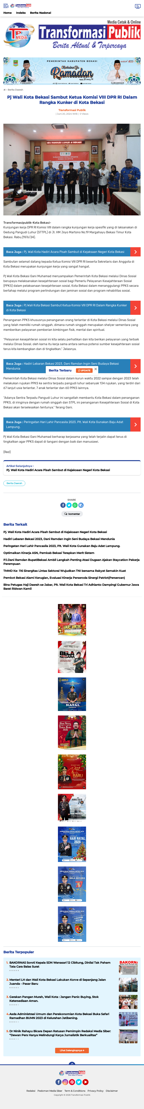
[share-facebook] (63, 505)
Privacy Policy (96, 1090)
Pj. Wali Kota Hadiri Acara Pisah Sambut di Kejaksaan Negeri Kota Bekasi (74, 252)
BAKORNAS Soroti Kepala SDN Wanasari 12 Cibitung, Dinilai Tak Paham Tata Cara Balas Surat (59, 964)
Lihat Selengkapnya (72, 1050)
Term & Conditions (74, 1090)
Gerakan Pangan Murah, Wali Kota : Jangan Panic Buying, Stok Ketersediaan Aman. (54, 999)
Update (84, 370)
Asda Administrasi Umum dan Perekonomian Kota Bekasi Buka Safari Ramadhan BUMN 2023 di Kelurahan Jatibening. (59, 1016)
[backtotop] (72, 1065)
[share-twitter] (69, 505)
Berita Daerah (14, 483)
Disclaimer (112, 1090)
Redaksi (30, 1090)
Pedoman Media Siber (50, 1090)
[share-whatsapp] (75, 505)
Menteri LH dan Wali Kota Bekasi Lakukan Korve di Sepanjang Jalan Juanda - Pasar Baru (57, 981)
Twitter (80, 1083)
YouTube (88, 1083)
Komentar (72, 513)
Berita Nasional (40, 12)
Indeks (21, 12)
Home (7, 12)
